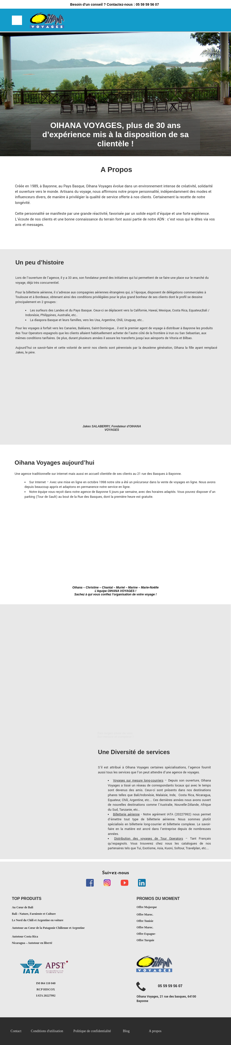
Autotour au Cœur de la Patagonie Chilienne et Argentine (48, 928)
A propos (155, 1031)
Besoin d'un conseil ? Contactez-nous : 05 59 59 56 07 (114, 4)
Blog (126, 1031)
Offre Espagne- (146, 934)
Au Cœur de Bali (22, 907)
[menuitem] (21, 1031)
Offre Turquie (145, 940)
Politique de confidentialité (92, 1031)
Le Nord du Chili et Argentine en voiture (37, 920)
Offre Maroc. (145, 914)
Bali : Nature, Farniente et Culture (34, 913)
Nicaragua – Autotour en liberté (32, 943)
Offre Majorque (147, 907)
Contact (16, 1031)
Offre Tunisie (145, 921)
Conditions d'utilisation (47, 1031)
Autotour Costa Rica (25, 936)
